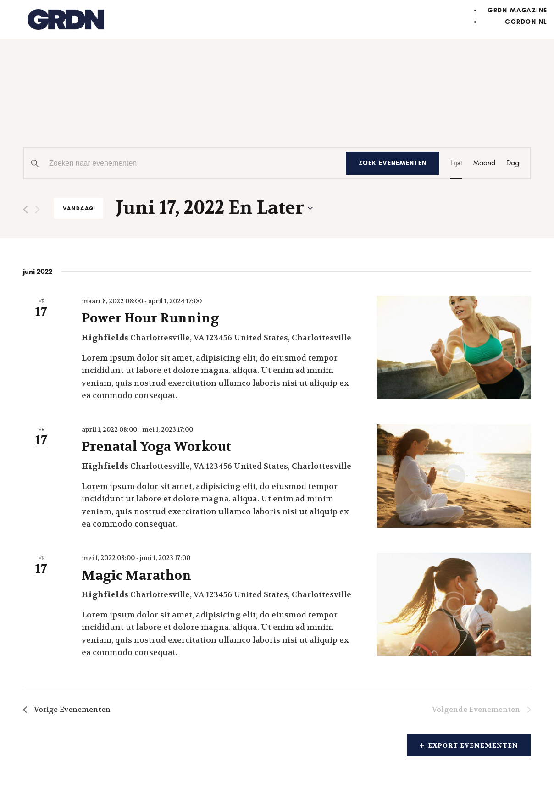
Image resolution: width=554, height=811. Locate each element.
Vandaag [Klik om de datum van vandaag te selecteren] (78, 208)
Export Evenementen (469, 745)
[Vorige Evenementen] (25, 209)
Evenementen (82, 111)
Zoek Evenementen (393, 163)
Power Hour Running (150, 318)
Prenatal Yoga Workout (156, 447)
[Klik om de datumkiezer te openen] (214, 208)
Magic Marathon (136, 575)
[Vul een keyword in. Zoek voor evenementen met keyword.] (185, 163)
